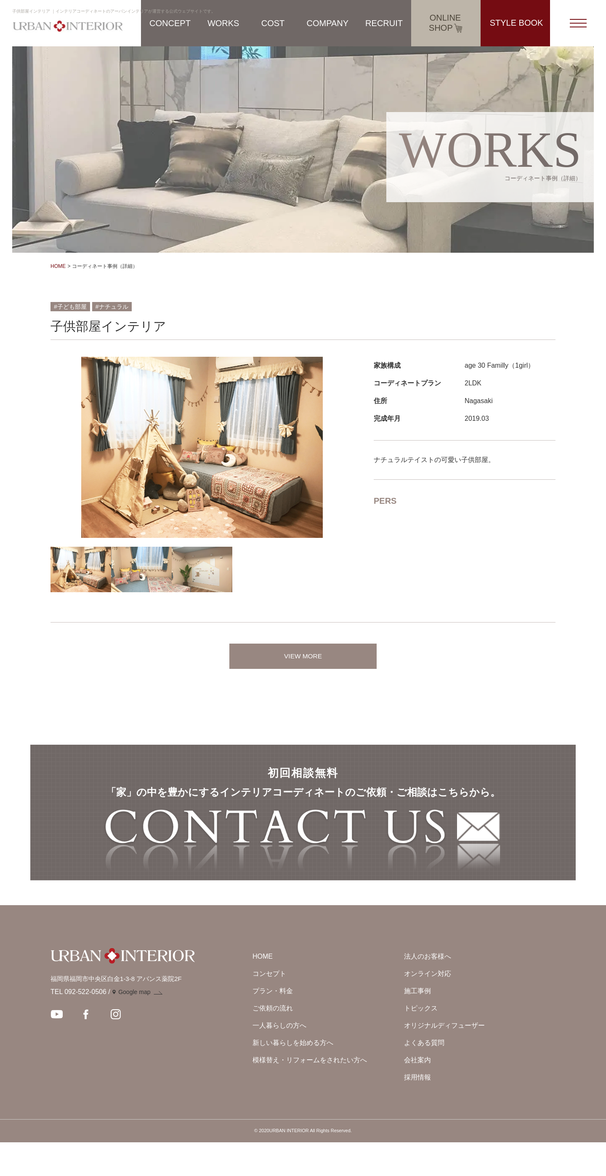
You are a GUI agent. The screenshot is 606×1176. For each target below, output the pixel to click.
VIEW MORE (302, 656)
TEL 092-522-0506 (78, 1025)
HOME (58, 266)
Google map (134, 1026)
